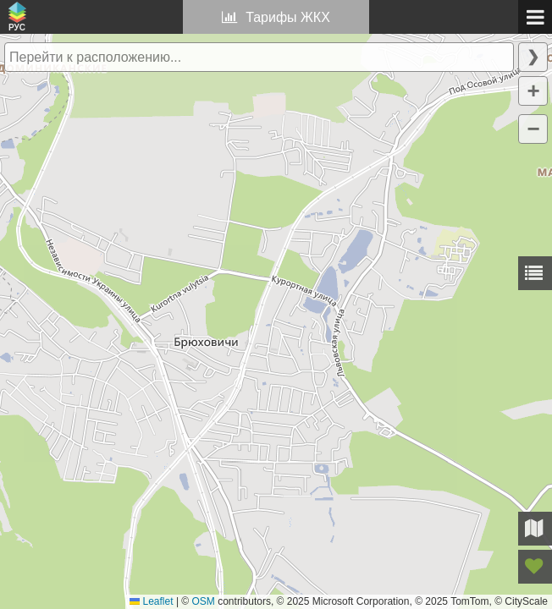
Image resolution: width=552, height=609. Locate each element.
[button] (533, 91)
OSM (203, 601)
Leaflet (151, 601)
